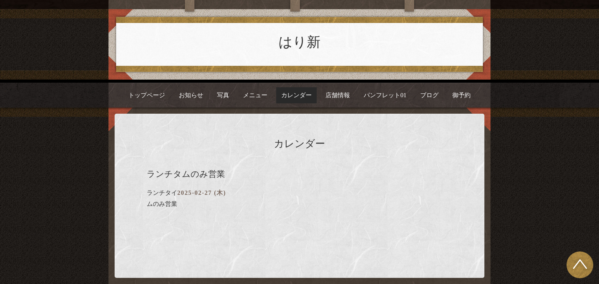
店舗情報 (337, 95)
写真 (223, 95)
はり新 (299, 42)
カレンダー (296, 95)
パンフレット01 (385, 95)
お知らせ (191, 95)
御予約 (461, 95)
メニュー (255, 95)
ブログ (429, 95)
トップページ (146, 95)
